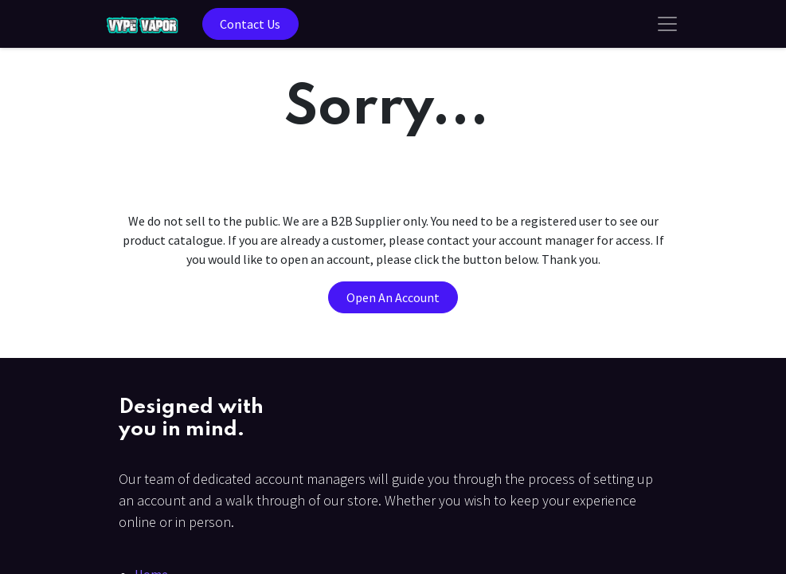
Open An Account (393, 297)
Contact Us (250, 24)
